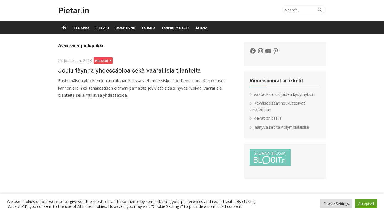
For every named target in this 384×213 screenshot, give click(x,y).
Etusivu (81, 27)
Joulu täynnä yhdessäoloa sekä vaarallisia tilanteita (129, 70)
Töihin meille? (175, 27)
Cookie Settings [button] (336, 203)
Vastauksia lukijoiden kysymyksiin (284, 94)
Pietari (102, 27)
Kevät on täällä (268, 118)
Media (201, 27)
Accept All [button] (366, 203)
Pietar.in (73, 10)
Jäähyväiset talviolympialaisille (281, 127)
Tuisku (148, 27)
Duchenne (125, 27)
